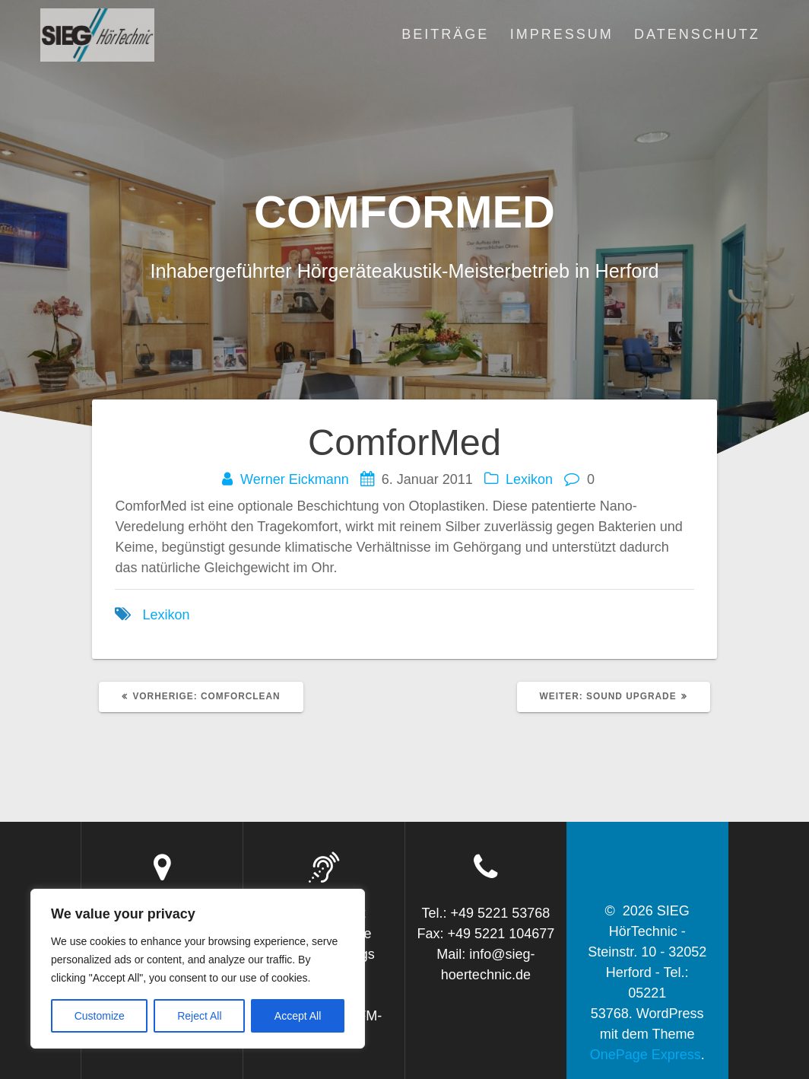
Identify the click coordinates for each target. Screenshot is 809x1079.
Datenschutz (697, 34)
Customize (100, 1016)
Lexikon (529, 479)
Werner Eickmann (294, 479)
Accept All (297, 1016)
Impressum (562, 34)
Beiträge (445, 34)
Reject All (199, 1016)
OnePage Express (645, 1054)
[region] (197, 969)
